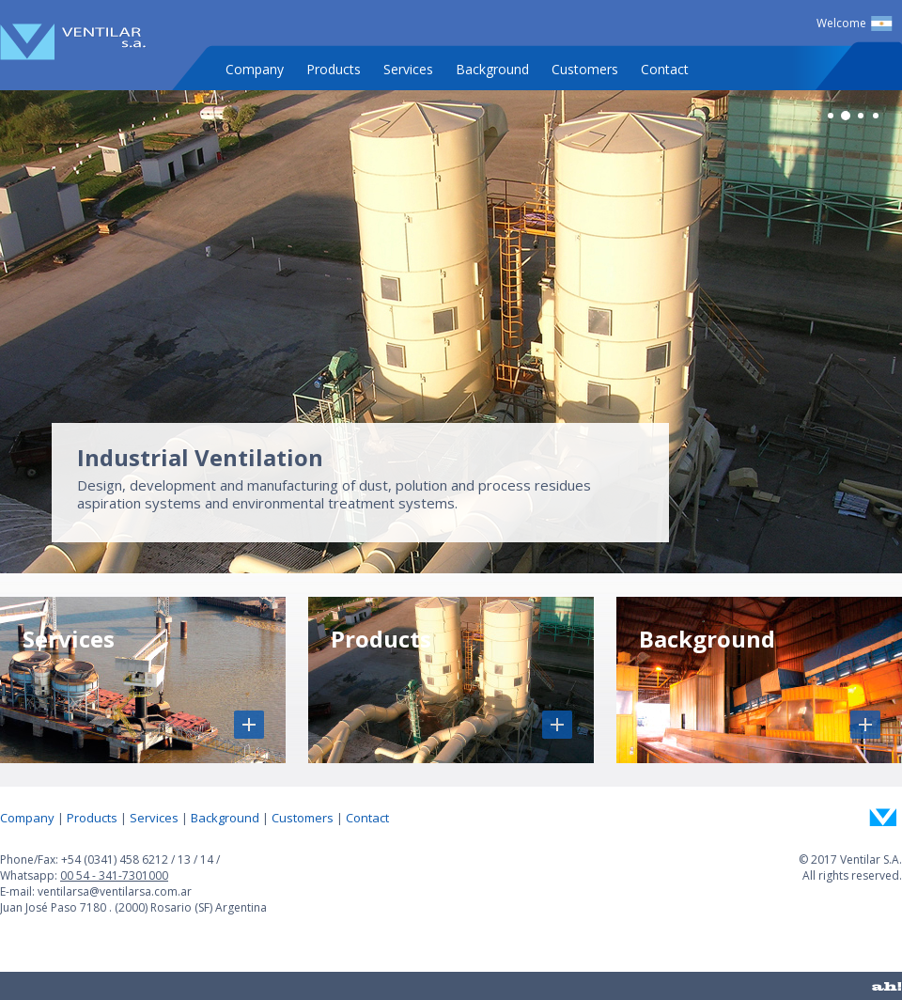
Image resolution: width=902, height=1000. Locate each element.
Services (408, 69)
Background (492, 69)
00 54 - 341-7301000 (114, 875)
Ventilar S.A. (73, 41)
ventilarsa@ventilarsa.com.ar (115, 891)
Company (255, 69)
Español (882, 23)
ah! (887, 986)
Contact (665, 69)
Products (333, 69)
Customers (585, 69)
